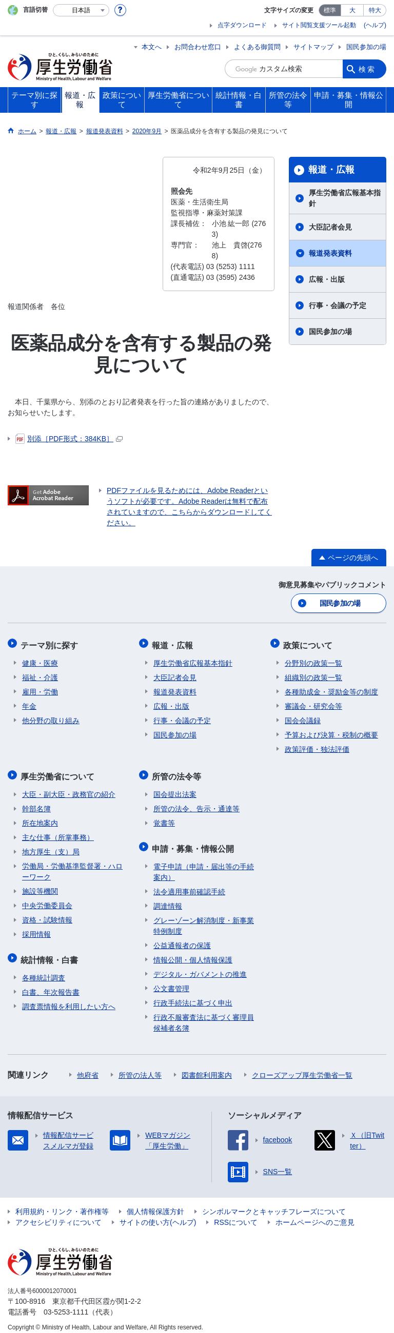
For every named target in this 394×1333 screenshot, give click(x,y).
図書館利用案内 (207, 1067)
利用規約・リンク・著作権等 (62, 1204)
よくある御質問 (257, 47)
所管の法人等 (140, 1067)
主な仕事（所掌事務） (58, 832)
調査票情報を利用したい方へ (68, 999)
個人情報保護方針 (155, 1204)
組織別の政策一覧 (313, 674)
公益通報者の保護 (182, 938)
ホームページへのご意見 (314, 1215)
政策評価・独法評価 (317, 746)
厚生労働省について (59, 772)
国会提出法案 (174, 789)
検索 (367, 69)
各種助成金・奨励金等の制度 (331, 689)
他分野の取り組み (51, 717)
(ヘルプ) (375, 25)
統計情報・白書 (51, 953)
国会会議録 (303, 717)
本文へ (152, 47)
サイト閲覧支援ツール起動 (319, 25)
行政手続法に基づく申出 (192, 995)
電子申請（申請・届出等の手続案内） (203, 864)
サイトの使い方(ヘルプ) (158, 1215)
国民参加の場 (366, 47)
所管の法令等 (178, 772)
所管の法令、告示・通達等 (196, 803)
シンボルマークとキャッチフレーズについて (274, 1204)
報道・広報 (331, 170)
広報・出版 (327, 279)
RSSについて (236, 1215)
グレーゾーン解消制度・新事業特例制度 (203, 918)
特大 (375, 10)
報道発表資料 (330, 253)
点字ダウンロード (242, 25)
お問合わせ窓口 (197, 47)
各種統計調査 (43, 970)
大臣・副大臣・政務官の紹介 (68, 789)
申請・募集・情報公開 (194, 841)
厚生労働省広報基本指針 (345, 198)
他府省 (87, 1067)
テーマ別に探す (51, 643)
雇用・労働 (40, 689)
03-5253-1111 (66, 1304)
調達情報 (167, 898)
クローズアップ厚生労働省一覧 (302, 1067)
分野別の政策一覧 (313, 660)
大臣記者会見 (330, 227)
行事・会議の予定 (337, 305)
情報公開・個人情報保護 (192, 952)
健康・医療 (40, 660)
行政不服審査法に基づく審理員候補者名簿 (203, 1015)
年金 (29, 703)
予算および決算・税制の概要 (331, 732)
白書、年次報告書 (51, 984)
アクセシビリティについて (58, 1215)
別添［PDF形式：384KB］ (69, 439)
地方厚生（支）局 (51, 847)
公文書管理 (171, 981)
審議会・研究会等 (313, 703)
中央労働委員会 (47, 900)
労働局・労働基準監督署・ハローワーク (72, 866)
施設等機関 (40, 886)
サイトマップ (313, 47)
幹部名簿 (36, 803)
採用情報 (36, 929)
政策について (309, 643)
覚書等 (164, 818)
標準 (330, 10)
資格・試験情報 (47, 915)
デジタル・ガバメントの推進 (200, 966)
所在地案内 (40, 818)
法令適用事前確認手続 (189, 884)
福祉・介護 (40, 674)
